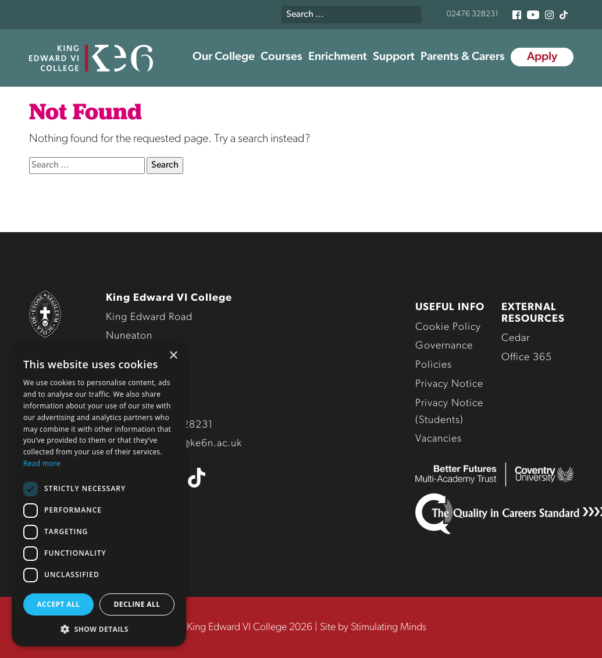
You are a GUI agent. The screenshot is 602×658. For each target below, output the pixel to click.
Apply (542, 57)
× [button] (173, 355)
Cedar (515, 338)
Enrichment (337, 57)
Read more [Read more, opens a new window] (41, 463)
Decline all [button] (137, 604)
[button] (98, 629)
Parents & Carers (463, 57)
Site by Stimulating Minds (373, 627)
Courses (281, 57)
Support (394, 57)
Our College (224, 57)
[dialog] (99, 494)
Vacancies (438, 438)
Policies (433, 365)
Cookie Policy (448, 327)
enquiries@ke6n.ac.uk (190, 443)
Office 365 (526, 357)
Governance (444, 345)
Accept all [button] (58, 604)
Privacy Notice (449, 384)
